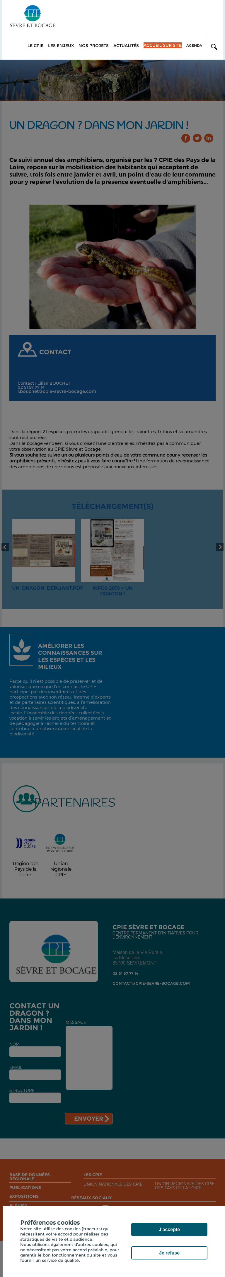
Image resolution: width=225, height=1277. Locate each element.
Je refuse (169, 1252)
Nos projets (94, 45)
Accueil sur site (163, 45)
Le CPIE (35, 45)
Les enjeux (61, 45)
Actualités (126, 45)
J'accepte (169, 1229)
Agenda (194, 45)
